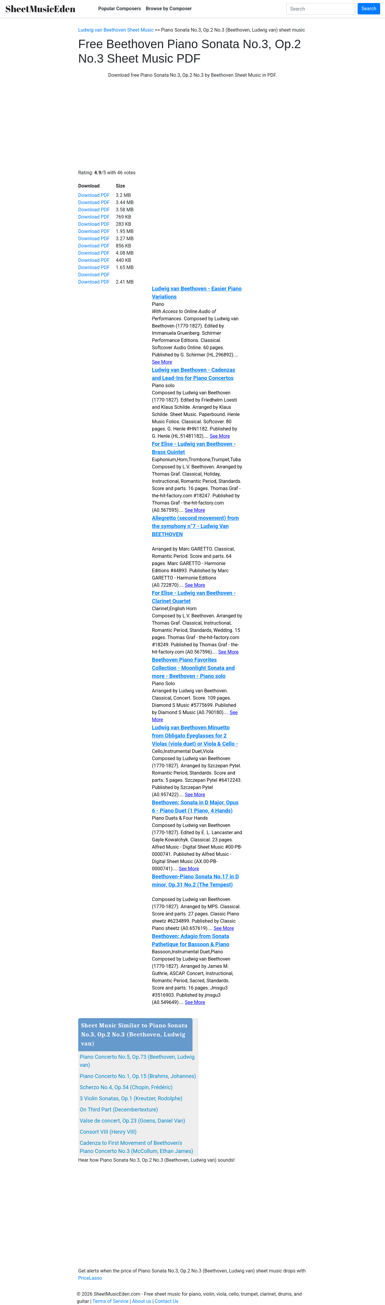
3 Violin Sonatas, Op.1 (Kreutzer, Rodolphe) (131, 1098)
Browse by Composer (169, 8)
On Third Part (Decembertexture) (119, 1109)
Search (369, 8)
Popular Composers (119, 8)
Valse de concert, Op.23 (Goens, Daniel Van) (132, 1120)
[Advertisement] (192, 124)
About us (141, 1301)
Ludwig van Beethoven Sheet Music (116, 30)
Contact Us (167, 1301)
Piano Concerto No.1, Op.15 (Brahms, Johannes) (138, 1076)
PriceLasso (90, 1278)
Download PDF (94, 195)
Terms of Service (111, 1301)
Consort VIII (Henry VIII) (108, 1132)
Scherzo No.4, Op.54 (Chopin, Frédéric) (126, 1087)
